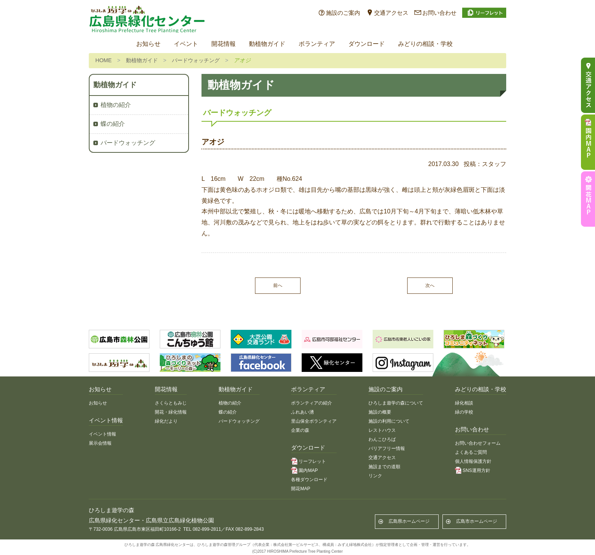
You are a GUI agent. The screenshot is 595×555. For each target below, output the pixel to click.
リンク (375, 475)
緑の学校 (464, 412)
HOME (103, 60)
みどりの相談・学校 (425, 44)
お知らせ (148, 44)
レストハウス (382, 430)
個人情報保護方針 (473, 461)
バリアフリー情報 (386, 448)
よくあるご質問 (471, 452)
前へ (277, 285)
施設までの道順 (384, 466)
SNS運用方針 (476, 470)
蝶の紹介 (113, 124)
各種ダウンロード (309, 479)
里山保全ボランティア (314, 421)
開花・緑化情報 (171, 412)
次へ (429, 285)
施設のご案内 (343, 12)
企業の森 (300, 430)
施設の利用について (388, 421)
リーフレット (312, 461)
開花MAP (300, 488)
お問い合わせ (439, 12)
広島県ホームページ (409, 521)
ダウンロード (366, 44)
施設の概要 (379, 412)
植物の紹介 (116, 105)
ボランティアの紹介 (311, 403)
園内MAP (308, 470)
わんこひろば (382, 439)
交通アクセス (391, 12)
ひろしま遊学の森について (395, 403)
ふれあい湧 (302, 412)
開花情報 (223, 44)
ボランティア (317, 44)
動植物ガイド (267, 44)
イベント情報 (102, 434)
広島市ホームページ (476, 521)
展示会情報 (100, 443)
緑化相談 (464, 403)
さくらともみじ (171, 403)
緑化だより (166, 421)
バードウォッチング (196, 60)
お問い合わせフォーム (478, 443)
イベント (186, 44)
